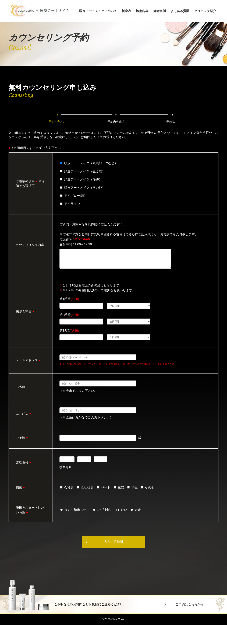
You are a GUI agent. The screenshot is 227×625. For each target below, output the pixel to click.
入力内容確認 (113, 541)
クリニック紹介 (205, 11)
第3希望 (69, 330)
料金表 (128, 11)
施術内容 (144, 11)
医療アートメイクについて (101, 11)
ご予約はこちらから (184, 604)
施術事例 (160, 11)
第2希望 (69, 315)
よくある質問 (180, 11)
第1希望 (69, 299)
